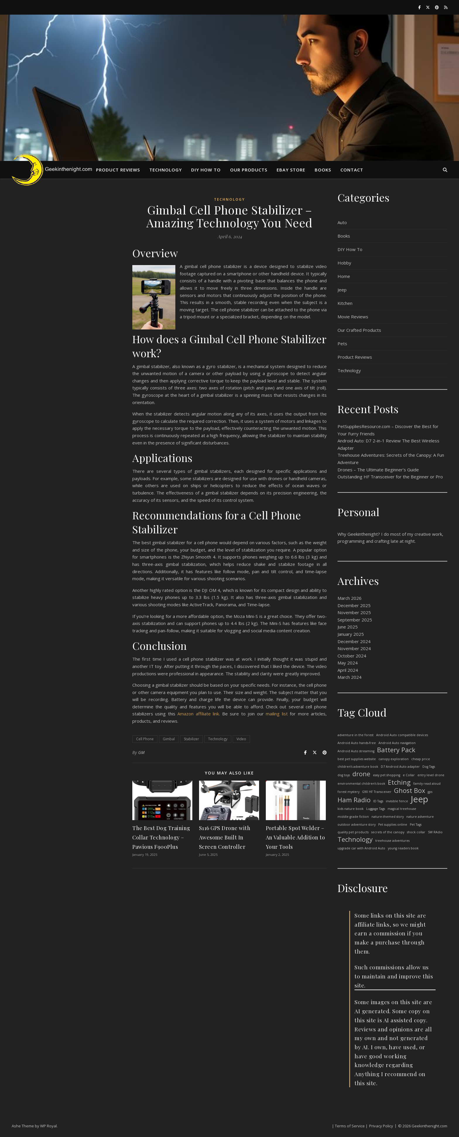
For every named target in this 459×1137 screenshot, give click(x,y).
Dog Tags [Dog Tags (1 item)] (428, 767)
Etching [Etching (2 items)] (399, 782)
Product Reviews (118, 170)
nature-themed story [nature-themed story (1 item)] (387, 817)
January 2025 (351, 634)
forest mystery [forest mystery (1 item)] (348, 792)
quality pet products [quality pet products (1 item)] (353, 832)
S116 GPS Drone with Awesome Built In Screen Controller (225, 837)
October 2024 (352, 656)
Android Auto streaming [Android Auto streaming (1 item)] (356, 751)
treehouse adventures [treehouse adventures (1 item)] (392, 841)
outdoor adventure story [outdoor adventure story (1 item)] (357, 824)
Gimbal (169, 738)
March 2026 (350, 598)
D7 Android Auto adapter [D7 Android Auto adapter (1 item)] (400, 767)
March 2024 (350, 677)
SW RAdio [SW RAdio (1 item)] (435, 832)
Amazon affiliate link (198, 714)
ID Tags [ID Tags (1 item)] (378, 801)
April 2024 (348, 670)
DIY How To (350, 249)
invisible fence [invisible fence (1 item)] (397, 801)
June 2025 (348, 627)
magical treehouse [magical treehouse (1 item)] (402, 809)
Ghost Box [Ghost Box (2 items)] (409, 790)
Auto (342, 222)
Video (241, 738)
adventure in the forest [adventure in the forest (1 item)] (356, 735)
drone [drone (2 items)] (361, 774)
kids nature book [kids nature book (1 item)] (351, 809)
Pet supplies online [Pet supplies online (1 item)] (392, 824)
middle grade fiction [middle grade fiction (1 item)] (353, 817)
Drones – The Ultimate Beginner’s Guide (378, 470)
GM (141, 752)
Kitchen (345, 303)
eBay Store (291, 170)
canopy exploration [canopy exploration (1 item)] (393, 759)
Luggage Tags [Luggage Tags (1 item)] (375, 809)
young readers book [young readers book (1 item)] (403, 848)
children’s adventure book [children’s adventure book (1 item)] (358, 767)
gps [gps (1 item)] (430, 792)
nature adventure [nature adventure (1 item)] (420, 817)
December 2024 (354, 641)
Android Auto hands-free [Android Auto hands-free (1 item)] (357, 743)
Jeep (342, 290)
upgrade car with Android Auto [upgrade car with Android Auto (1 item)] (361, 848)
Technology (165, 170)
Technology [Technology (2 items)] (355, 839)
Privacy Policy (381, 1126)
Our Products (248, 170)
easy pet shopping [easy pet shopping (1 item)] (386, 775)
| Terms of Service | (350, 1126)
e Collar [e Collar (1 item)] (409, 775)
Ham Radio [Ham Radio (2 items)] (354, 800)
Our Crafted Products (359, 330)
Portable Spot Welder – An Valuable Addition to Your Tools (295, 837)
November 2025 (354, 612)
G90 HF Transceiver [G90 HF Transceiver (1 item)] (376, 792)
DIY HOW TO (206, 170)
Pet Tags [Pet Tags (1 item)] (416, 824)
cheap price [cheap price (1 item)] (420, 759)
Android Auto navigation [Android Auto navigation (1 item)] (397, 743)
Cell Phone (145, 738)
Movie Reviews (353, 317)
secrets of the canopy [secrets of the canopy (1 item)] (387, 832)
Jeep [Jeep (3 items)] (419, 799)
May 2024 (348, 663)
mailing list (276, 714)
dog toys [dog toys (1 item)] (344, 775)
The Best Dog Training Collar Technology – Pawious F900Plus (161, 837)
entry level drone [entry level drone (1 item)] (430, 775)
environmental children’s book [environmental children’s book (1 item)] (361, 784)
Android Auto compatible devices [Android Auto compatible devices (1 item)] (402, 735)
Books (323, 170)
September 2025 (355, 620)
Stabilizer (191, 738)
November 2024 (354, 648)
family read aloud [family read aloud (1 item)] (427, 784)
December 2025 (354, 605)
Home (344, 276)
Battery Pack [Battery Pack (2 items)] (396, 750)
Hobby (344, 263)
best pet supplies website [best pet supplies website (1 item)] (357, 759)
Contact (351, 170)
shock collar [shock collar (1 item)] (416, 832)
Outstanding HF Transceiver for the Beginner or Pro (390, 477)
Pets (342, 343)
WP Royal (48, 1126)
